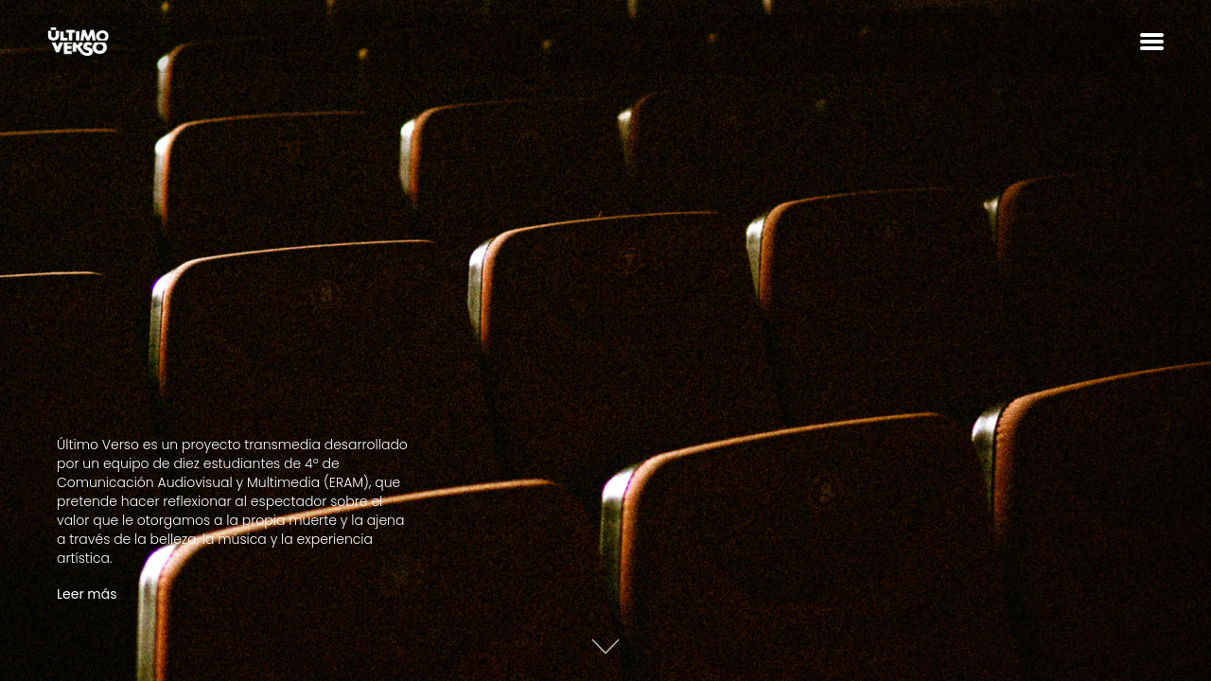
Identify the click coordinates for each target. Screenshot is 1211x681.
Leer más (87, 594)
